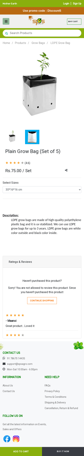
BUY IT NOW (63, 451)
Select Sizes (11, 182)
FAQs (47, 385)
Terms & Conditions (55, 396)
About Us (8, 385)
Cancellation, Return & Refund (61, 408)
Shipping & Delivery (55, 402)
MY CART (73, 22)
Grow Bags (38, 43)
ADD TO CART (21, 451)
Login (66, 3)
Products (20, 43)
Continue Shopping (42, 300)
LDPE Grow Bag (60, 43)
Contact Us (9, 391)
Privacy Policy (52, 391)
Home (6, 43)
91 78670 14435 (16, 358)
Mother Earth (10, 3)
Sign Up (77, 3)
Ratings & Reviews (20, 262)
